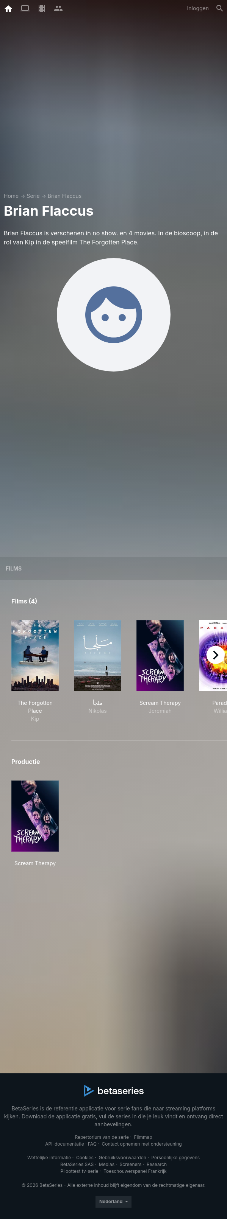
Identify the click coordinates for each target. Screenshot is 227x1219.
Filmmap (143, 1137)
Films (14, 568)
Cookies (85, 1157)
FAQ (92, 1144)
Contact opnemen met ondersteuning (142, 1144)
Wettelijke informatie (49, 1157)
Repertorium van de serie (102, 1137)
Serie (33, 196)
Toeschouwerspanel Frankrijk (134, 1171)
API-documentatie (64, 1144)
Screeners (131, 1164)
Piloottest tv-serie (80, 1171)
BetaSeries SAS (77, 1164)
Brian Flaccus (64, 196)
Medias (106, 1164)
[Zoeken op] (220, 8)
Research (157, 1164)
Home (11, 196)
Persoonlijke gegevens (175, 1157)
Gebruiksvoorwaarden (122, 1157)
